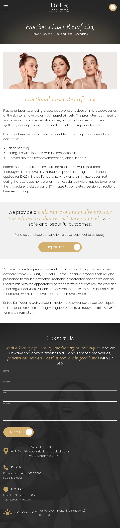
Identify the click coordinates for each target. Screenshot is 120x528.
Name (6, 370)
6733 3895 (34, 473)
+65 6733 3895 (105, 308)
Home (35, 34)
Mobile (6, 381)
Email (5, 392)
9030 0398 (44, 515)
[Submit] (18, 432)
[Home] (59, 7)
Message (8, 403)
